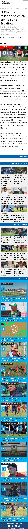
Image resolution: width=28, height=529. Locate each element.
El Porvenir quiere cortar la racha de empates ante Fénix (7, 218)
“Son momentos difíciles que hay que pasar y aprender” (7, 240)
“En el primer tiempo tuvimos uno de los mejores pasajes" (7, 200)
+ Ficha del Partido (6, 47)
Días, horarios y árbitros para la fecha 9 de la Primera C (20, 218)
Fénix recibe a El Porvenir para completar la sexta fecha (20, 200)
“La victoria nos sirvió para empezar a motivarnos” (14, 479)
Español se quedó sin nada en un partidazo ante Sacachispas (13, 379)
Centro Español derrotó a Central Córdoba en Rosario (7, 256)
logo (6, 2)
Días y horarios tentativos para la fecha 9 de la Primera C (13, 339)
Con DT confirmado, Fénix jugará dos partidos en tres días (13, 319)
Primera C (3, 8)
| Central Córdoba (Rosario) (17, 8)
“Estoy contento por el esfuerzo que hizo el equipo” (20, 180)
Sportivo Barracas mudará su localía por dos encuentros (14, 299)
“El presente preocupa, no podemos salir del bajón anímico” (6, 181)
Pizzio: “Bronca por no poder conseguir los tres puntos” (20, 272)
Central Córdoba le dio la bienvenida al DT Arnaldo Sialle (20, 240)
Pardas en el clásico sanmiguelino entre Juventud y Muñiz (13, 519)
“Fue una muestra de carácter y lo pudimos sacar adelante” (13, 359)
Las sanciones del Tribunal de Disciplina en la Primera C (11, 459)
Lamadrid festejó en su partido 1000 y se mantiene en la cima (14, 499)
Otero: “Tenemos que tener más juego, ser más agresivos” (7, 272)
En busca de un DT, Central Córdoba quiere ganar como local (20, 256)
